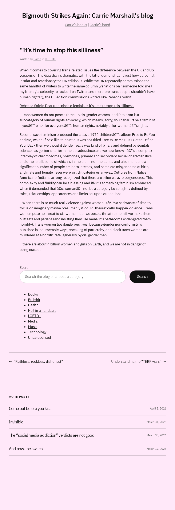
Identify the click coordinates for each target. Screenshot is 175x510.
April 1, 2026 (158, 408)
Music (32, 326)
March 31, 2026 (156, 422)
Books (33, 294)
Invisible (16, 422)
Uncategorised (39, 337)
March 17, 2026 (156, 449)
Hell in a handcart (42, 310)
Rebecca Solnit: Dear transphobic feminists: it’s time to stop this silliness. (77, 105)
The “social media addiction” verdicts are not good (51, 435)
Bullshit (34, 299)
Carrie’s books (76, 25)
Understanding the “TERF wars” (136, 361)
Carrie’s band (100, 25)
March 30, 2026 (156, 435)
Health (33, 305)
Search (25, 267)
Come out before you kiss (30, 408)
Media (32, 321)
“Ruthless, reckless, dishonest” (38, 361)
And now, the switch (26, 448)
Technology (37, 332)
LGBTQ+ (50, 59)
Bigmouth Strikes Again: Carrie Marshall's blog (87, 15)
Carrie (37, 59)
